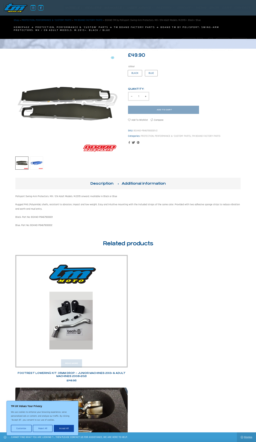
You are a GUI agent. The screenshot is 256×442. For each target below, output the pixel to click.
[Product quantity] (139, 96)
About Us (96, 426)
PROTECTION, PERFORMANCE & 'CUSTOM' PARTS (47, 20)
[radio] (135, 73)
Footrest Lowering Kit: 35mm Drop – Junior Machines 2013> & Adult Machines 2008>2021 (41, 316)
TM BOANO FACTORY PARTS (88, 20)
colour (131, 66)
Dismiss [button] (248, 437)
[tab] (102, 183)
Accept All (64, 428)
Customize (21, 428)
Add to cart (164, 110)
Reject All (42, 428)
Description (101, 183)
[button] (112, 57)
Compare (158, 120)
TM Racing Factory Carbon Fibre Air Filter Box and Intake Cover (214, 316)
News (107, 426)
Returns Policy (78, 426)
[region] (42, 418)
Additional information (144, 183)
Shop (16, 20)
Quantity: (136, 88)
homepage (22, 27)
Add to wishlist (139, 120)
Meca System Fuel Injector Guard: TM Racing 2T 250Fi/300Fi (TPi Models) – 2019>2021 (157, 316)
